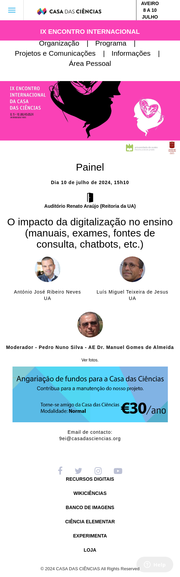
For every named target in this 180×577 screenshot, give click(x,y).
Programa (118, 43)
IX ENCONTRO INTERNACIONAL (90, 31)
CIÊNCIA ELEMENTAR (90, 522)
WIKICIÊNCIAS (90, 493)
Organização (66, 43)
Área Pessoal (90, 63)
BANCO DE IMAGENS (90, 507)
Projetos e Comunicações (62, 53)
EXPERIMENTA (90, 536)
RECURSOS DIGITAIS (90, 479)
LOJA (90, 550)
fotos (93, 360)
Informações (138, 53)
